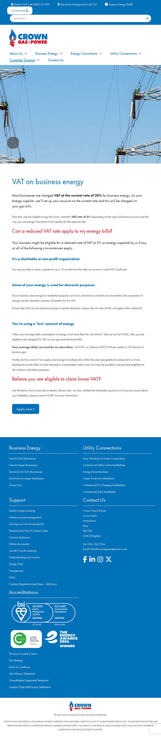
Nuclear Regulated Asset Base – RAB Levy (33, 584)
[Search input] (79, 18)
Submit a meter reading (22, 510)
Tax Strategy (16, 660)
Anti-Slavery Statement (22, 673)
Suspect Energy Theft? (119, 4)
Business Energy (49, 53)
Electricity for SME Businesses (25, 472)
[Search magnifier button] (147, 18)
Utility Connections (125, 53)
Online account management (25, 517)
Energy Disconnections (95, 472)
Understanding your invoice (24, 557)
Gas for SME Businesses (22, 458)
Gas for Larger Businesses (23, 465)
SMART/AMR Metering (22, 551)
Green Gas (15, 485)
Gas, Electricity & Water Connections (104, 458)
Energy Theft (16, 564)
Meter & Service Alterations (98, 478)
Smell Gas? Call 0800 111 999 (30, 4)
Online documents (19, 544)
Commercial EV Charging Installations (104, 485)
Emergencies (16, 571)
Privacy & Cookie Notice (23, 654)
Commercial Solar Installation (99, 492)
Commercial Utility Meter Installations (104, 465)
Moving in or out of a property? (26, 524)
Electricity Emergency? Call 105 (77, 4)
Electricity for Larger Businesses (26, 478)
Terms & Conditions (19, 667)
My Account (19, 10)
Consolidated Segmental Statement (28, 680)
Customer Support (25, 60)
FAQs (12, 577)
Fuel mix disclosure (19, 537)
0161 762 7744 (96, 544)
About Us (18, 53)
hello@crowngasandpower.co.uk (108, 549)
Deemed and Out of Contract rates (28, 531)
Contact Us (55, 60)
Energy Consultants (86, 53)
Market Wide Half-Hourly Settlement (30, 687)
